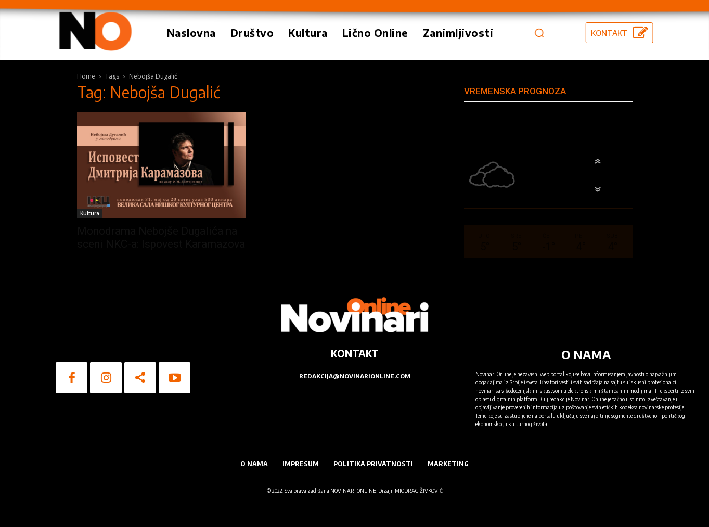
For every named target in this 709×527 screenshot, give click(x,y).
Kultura (89, 213)
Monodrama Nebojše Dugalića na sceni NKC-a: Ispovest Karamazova (161, 237)
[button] (538, 32)
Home (86, 76)
